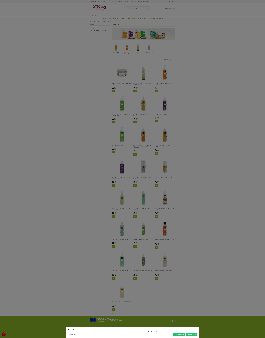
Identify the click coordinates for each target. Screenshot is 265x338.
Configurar (72, 334)
